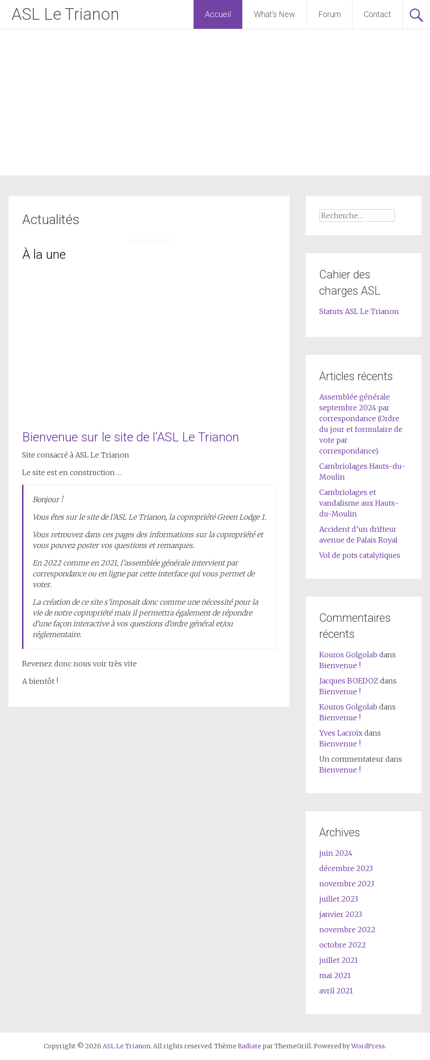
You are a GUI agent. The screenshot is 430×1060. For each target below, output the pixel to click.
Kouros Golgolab (348, 654)
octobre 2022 (342, 944)
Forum (329, 14)
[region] (149, 337)
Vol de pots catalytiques (359, 555)
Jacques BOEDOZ (348, 680)
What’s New (274, 14)
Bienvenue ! (340, 665)
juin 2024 (336, 853)
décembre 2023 (346, 868)
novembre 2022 (347, 929)
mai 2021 (335, 975)
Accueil (218, 14)
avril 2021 (336, 990)
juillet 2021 (338, 960)
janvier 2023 (340, 914)
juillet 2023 (338, 898)
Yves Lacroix (340, 732)
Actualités (51, 219)
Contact (377, 14)
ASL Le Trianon (65, 14)
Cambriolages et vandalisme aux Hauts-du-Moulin (358, 503)
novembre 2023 (346, 883)
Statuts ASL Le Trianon (359, 311)
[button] (36, 337)
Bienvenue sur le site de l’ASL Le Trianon (130, 437)
